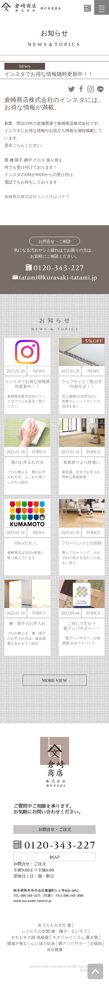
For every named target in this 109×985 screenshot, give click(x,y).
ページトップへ (95, 971)
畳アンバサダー (72, 943)
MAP (54, 857)
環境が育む (17, 943)
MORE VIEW (54, 680)
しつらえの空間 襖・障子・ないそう (54, 931)
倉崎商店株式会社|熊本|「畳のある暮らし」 (31, 7)
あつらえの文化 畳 (54, 925)
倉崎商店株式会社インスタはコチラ (36, 196)
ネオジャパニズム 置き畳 (75, 937)
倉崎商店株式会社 (54, 763)
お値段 (96, 943)
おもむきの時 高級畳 (30, 937)
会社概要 (55, 949)
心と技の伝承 (43, 943)
